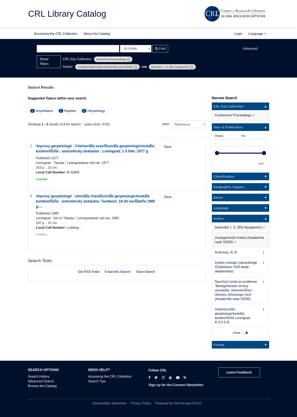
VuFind (179, 403)
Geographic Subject (228, 187)
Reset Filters (44, 61)
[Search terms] (78, 48)
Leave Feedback (239, 372)
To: (243, 136)
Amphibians (44, 111)
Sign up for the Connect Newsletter (176, 385)
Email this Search (118, 271)
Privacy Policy (141, 403)
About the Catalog (97, 33)
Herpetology (96, 111)
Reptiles (70, 111)
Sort (166, 124)
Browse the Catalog (42, 386)
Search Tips (97, 381)
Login (238, 33)
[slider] (217, 153)
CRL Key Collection (228, 106)
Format (219, 344)
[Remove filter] (128, 59)
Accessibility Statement (109, 403)
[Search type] (135, 48)
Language (257, 33)
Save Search (145, 271)
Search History (39, 376)
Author (218, 218)
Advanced (250, 48)
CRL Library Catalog (67, 14)
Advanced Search (41, 381)
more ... (240, 333)
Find (160, 48)
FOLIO (196, 403)
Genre (218, 197)
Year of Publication (228, 127)
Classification (224, 176)
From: (219, 136)
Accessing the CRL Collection (55, 33)
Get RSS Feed (88, 271)
